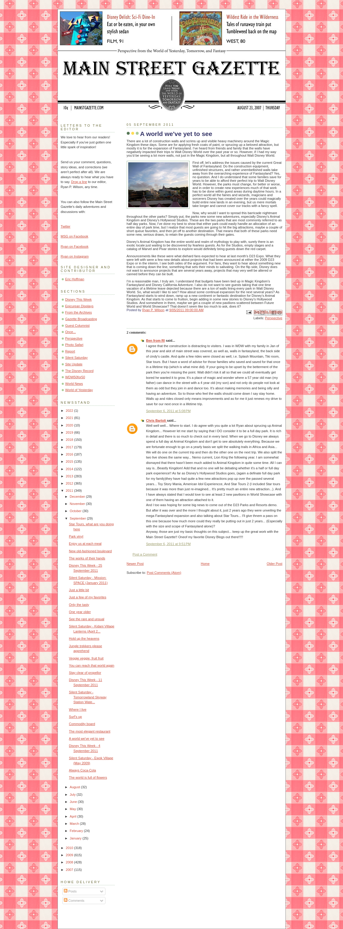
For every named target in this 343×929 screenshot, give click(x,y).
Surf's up (75, 716)
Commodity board (82, 724)
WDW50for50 (75, 377)
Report (70, 351)
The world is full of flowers (88, 777)
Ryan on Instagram (75, 256)
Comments (74, 900)
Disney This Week (78, 299)
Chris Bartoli (156, 420)
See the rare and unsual (86, 619)
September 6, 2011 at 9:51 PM (168, 544)
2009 (70, 855)
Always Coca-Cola (82, 770)
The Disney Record (79, 371)
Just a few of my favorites (87, 597)
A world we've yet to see (86, 738)
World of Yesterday (79, 390)
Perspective (273, 318)
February (77, 831)
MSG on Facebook (74, 236)
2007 (70, 869)
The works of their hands (87, 558)
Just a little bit (79, 590)
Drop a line (79, 182)
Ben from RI (155, 340)
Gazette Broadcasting (81, 319)
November (78, 504)
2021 (70, 418)
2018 (70, 439)
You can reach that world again (91, 665)
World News (74, 383)
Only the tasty (79, 604)
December (78, 496)
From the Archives (78, 312)
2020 (70, 425)
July (73, 794)
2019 (70, 432)
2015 (70, 461)
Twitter (66, 226)
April (73, 816)
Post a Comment (145, 554)
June (74, 802)
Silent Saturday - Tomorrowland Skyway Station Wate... (88, 697)
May (73, 809)
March (75, 823)
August (75, 787)
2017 (70, 447)
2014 (70, 469)
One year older (80, 612)
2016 (70, 454)
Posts (70, 891)
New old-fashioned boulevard (90, 551)
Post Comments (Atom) (164, 572)
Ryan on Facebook (75, 246)
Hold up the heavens (84, 638)
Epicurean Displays (79, 306)
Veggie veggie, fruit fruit (86, 658)
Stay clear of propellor (85, 672)
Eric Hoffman (74, 279)
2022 (70, 410)
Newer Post (135, 563)
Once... (70, 332)
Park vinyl (76, 536)
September (78, 518)
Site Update (74, 364)
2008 (70, 862)
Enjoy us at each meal (85, 543)
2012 (70, 483)
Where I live (77, 709)
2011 (70, 490)
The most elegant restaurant (89, 731)
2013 (70, 476)
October (76, 511)
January (76, 838)
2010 (70, 848)
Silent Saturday (76, 357)
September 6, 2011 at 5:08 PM (168, 411)
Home (205, 563)
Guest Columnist (77, 325)
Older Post (274, 563)
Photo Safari (74, 345)
